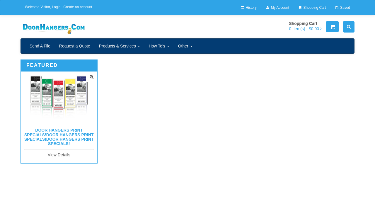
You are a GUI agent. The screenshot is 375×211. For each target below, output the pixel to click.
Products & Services (119, 46)
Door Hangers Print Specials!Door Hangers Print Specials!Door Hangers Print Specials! (58, 137)
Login (56, 7)
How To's (159, 46)
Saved (342, 8)
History (248, 8)
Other (185, 46)
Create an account (77, 7)
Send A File (40, 46)
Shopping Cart (312, 8)
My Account (277, 8)
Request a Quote (74, 46)
